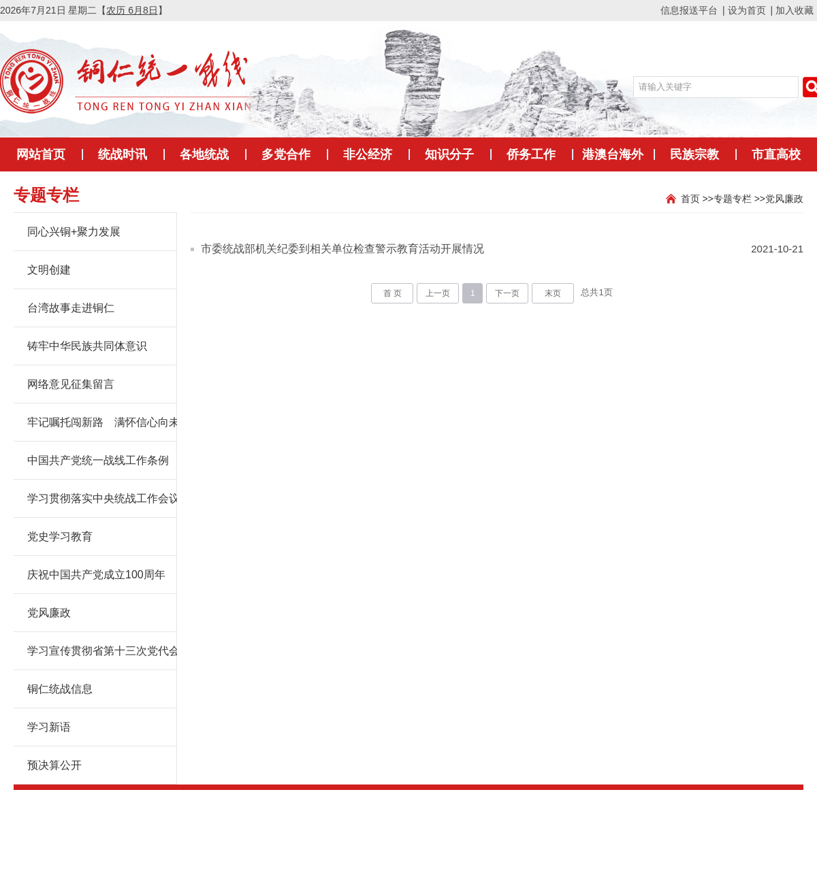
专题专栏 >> (739, 198)
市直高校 (776, 154)
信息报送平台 (689, 10)
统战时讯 (122, 154)
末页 (553, 293)
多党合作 (285, 154)
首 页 (392, 293)
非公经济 (367, 154)
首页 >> (697, 198)
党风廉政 (784, 198)
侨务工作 (531, 154)
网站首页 (40, 154)
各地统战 (204, 154)
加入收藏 (794, 10)
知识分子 (449, 154)
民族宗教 (694, 154)
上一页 (438, 293)
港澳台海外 (612, 154)
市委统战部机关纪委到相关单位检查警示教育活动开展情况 (342, 248)
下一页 (507, 293)
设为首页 (747, 10)
